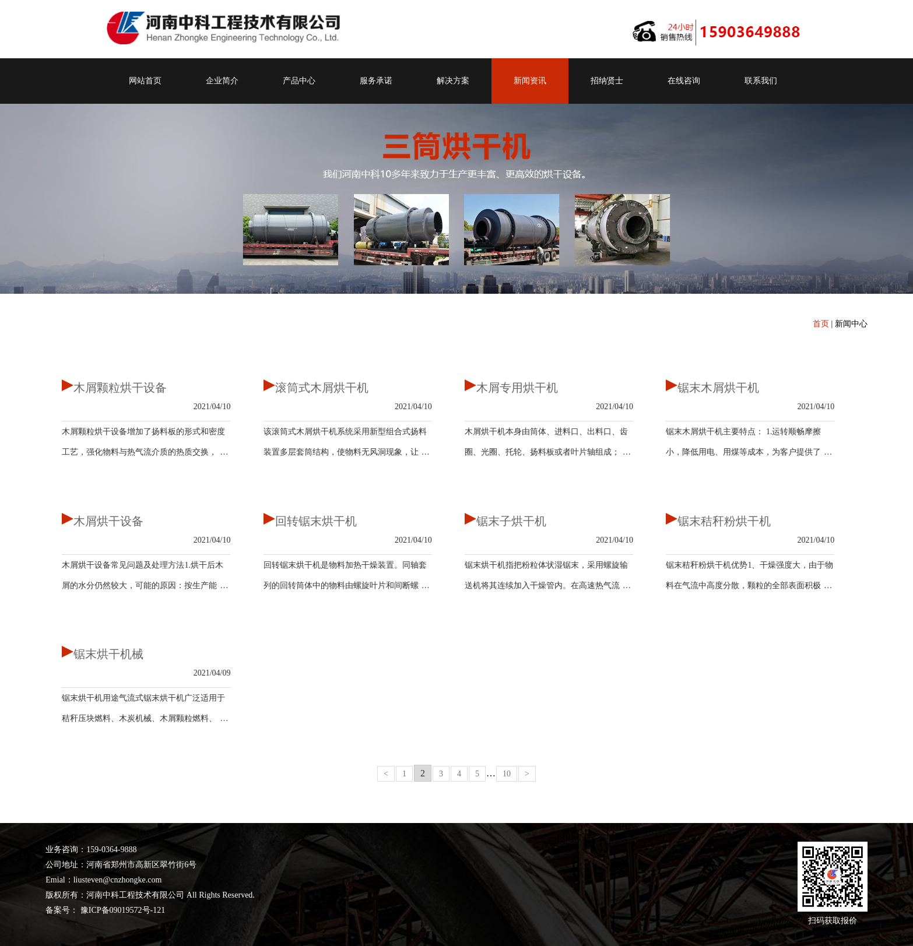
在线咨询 (684, 80)
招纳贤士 (607, 80)
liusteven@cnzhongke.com (117, 879)
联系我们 (761, 80)
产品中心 (299, 80)
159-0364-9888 (111, 849)
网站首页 (145, 80)
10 (507, 773)
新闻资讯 (530, 80)
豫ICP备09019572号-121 (121, 910)
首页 (821, 323)
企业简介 (222, 80)
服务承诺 (376, 80)
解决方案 (453, 80)
